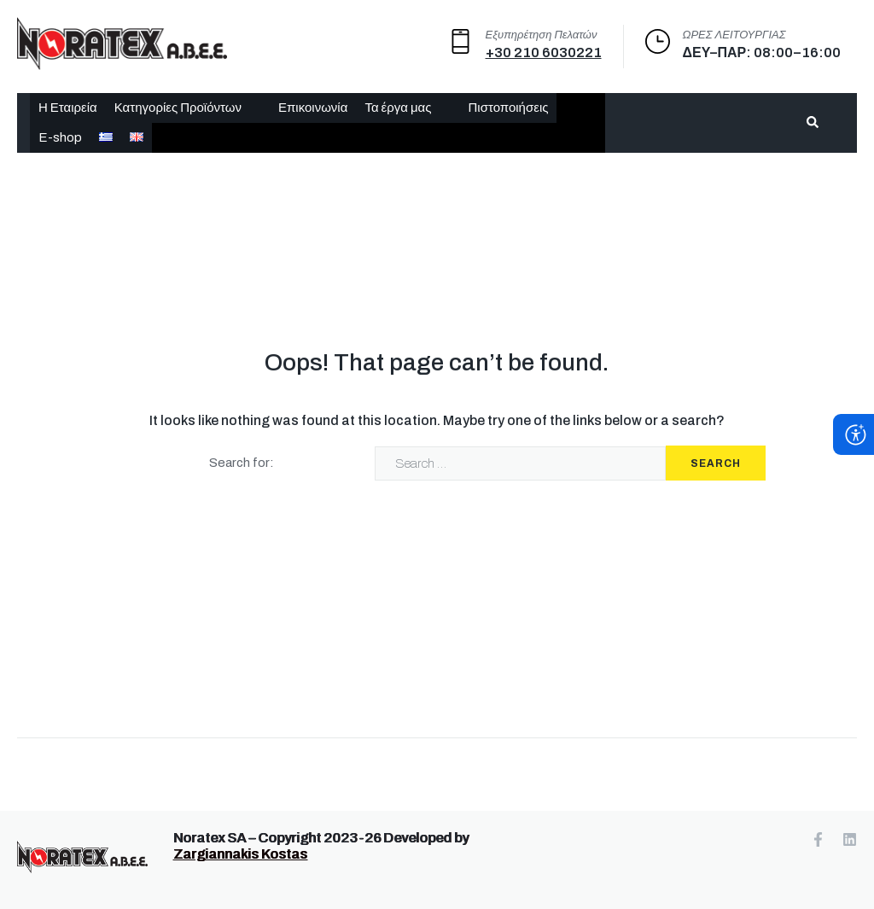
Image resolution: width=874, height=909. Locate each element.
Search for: (241, 462)
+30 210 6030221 (544, 52)
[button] (188, 108)
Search (715, 463)
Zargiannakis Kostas (240, 854)
